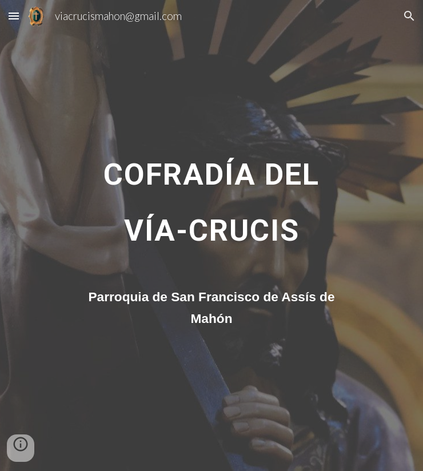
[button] (13, 15)
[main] (211, 205)
